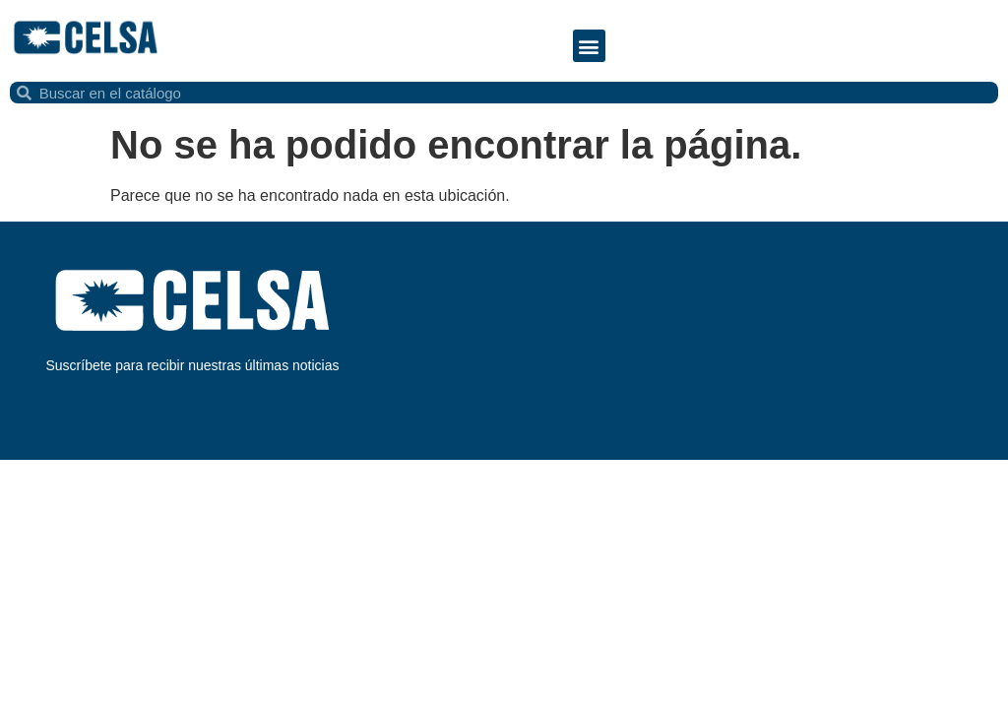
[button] (589, 46)
